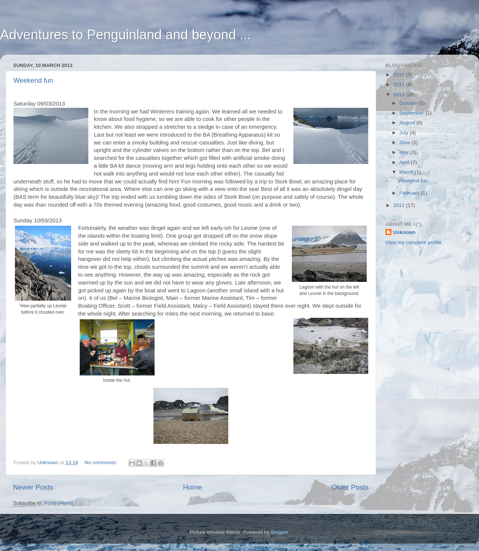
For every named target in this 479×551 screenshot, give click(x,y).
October (409, 103)
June (405, 142)
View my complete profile (413, 242)
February (410, 193)
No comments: (102, 462)
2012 (399, 205)
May (404, 152)
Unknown (404, 232)
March (407, 172)
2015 (399, 74)
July (404, 133)
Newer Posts (33, 487)
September (412, 113)
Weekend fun (33, 80)
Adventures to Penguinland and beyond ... (125, 34)
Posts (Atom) (58, 503)
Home (192, 487)
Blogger (279, 532)
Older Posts (350, 487)
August (408, 122)
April (405, 162)
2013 (399, 94)
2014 (399, 84)
